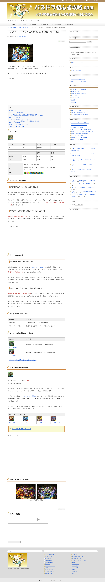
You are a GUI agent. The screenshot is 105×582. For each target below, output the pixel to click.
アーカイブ (72, 204)
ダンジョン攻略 (22, 24)
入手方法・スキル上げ (77, 558)
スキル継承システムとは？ (77, 127)
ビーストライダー (28, 422)
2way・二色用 (74, 95)
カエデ (41, 267)
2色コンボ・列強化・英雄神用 (78, 93)
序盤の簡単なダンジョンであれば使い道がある (24, 114)
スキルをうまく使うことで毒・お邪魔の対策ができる (25, 121)
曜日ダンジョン (48, 573)
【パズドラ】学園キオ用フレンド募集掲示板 (81, 183)
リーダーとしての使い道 (16, 112)
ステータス (12, 110)
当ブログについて (67, 0)
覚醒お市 (34, 396)
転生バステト (34, 267)
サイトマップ (90, 0)
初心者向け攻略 (75, 564)
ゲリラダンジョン (49, 567)
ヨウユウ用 (73, 102)
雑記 (73, 573)
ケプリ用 (73, 100)
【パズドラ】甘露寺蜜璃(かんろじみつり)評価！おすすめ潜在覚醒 (83, 149)
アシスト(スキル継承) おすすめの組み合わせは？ (22, 360)
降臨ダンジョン (48, 560)
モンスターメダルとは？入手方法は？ (80, 123)
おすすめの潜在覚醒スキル (16, 122)
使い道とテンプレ (69, 24)
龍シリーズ (47, 564)
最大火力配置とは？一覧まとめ (78, 89)
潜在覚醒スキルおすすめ (77, 556)
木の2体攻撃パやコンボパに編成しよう (22, 119)
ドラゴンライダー (42, 422)
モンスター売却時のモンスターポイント (80, 114)
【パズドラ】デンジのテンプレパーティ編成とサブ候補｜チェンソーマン (83, 170)
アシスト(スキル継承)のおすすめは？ (19, 124)
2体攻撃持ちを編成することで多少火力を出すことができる (27, 115)
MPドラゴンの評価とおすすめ (78, 112)
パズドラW (74, 571)
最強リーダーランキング (77, 62)
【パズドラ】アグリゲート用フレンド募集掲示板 (83, 187)
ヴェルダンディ (13, 355)
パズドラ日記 (75, 566)
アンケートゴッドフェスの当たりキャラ (80, 81)
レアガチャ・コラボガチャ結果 (79, 560)
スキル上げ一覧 (44, 24)
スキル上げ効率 (33, 24)
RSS (97, 0)
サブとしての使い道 (14, 117)
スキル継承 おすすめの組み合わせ (79, 125)
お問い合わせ (76, 0)
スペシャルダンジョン (50, 569)
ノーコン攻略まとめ (56, 24)
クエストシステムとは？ (77, 135)
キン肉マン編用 (75, 98)
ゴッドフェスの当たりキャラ (78, 79)
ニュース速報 (75, 567)
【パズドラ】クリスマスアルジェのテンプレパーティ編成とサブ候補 (83, 154)
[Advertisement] (36, 91)
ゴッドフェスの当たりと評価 (21, 429)
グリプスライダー (56, 422)
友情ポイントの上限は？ (77, 139)
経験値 (73, 562)
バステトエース (26, 396)
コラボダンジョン (49, 562)
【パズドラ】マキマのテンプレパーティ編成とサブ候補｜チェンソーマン (83, 165)
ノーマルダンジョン (49, 571)
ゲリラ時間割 (12, 24)
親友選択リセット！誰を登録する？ (79, 137)
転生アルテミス (13, 347)
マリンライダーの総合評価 (16, 126)
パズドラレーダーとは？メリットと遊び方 (81, 129)
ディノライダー (13, 422)
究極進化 (74, 569)
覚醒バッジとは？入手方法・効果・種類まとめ (82, 131)
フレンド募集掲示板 (76, 70)
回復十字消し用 (75, 91)
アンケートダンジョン (50, 566)
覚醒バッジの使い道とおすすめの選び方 (80, 133)
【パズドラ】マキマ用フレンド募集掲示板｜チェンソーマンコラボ (83, 159)
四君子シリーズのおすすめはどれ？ (79, 110)
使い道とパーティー (22, 36)
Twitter (83, 0)
